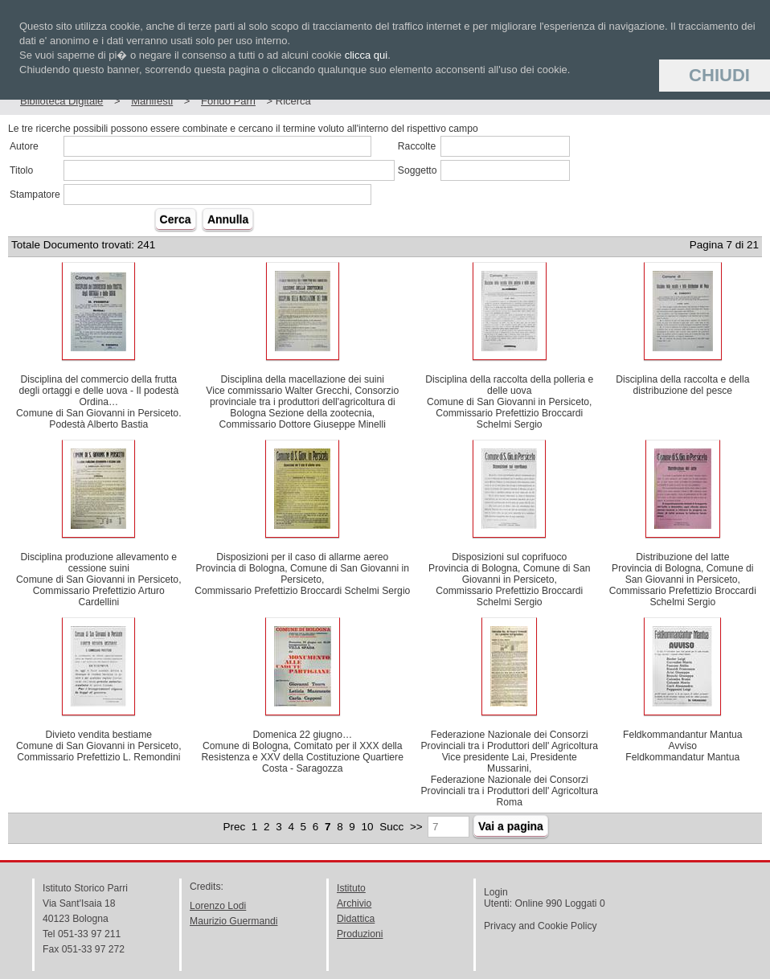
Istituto (351, 888)
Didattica (356, 918)
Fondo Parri (228, 101)
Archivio (354, 903)
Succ (391, 827)
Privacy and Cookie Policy (540, 926)
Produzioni (360, 934)
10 (368, 827)
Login (496, 892)
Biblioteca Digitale (61, 101)
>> (416, 827)
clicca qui (366, 55)
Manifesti (152, 101)
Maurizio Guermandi (233, 921)
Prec (234, 827)
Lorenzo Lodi (218, 905)
